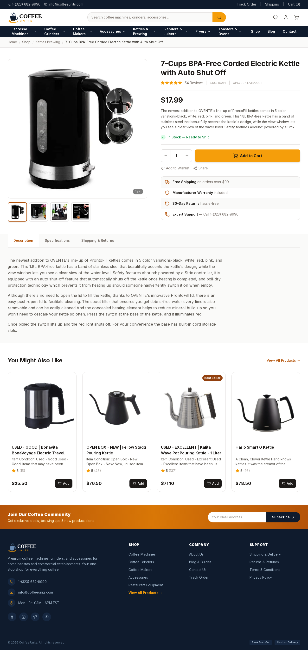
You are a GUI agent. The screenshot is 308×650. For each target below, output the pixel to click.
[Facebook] (12, 617)
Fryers (203, 31)
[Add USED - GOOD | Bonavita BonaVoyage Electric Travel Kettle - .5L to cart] (63, 483)
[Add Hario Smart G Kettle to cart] (287, 483)
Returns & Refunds (264, 562)
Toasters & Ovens (229, 31)
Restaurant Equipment (145, 585)
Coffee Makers (82, 31)
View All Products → (283, 360)
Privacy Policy (261, 577)
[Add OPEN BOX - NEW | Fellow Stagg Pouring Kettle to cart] (138, 483)
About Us (196, 554)
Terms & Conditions (265, 570)
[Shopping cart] (296, 17)
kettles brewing (48, 42)
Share (200, 168)
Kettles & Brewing (144, 31)
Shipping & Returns (97, 240)
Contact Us (197, 570)
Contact (289, 31)
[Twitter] (35, 617)
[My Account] (286, 17)
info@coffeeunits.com (63, 4)
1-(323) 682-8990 (27, 582)
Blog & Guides (200, 562)
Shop (255, 31)
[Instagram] (23, 617)
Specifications (57, 240)
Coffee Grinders (54, 31)
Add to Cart (247, 155)
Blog (271, 31)
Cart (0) (294, 4)
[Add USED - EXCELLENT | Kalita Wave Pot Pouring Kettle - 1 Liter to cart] (213, 483)
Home (12, 42)
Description (23, 240)
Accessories (112, 31)
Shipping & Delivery (265, 554)
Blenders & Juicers (175, 31)
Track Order (246, 4)
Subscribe (283, 517)
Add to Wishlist (175, 168)
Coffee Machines (142, 554)
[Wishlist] (275, 17)
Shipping (272, 4)
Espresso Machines (24, 31)
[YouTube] (46, 617)
